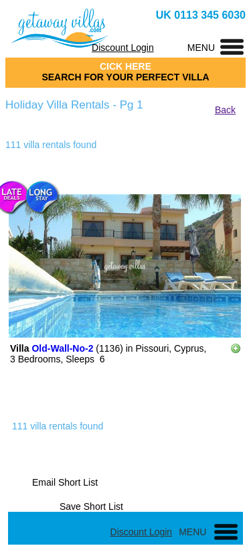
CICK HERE (125, 66)
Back (225, 110)
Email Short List (65, 482)
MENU (201, 47)
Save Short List (91, 506)
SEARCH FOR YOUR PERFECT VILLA (125, 77)
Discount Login (123, 47)
